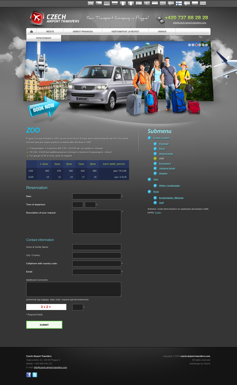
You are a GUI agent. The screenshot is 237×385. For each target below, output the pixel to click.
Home (31, 31)
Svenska (171, 3)
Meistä (50, 31)
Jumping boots (167, 168)
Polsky (195, 3)
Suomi (179, 3)
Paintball (164, 144)
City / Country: (33, 255)
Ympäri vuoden (161, 138)
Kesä (156, 191)
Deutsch (107, 3)
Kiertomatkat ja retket (125, 31)
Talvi (155, 179)
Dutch (155, 3)
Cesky (158, 212)
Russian (115, 3)
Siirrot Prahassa (83, 31)
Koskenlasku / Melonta (171, 198)
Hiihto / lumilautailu (169, 185)
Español (139, 3)
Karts (162, 149)
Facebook (28, 374)
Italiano (131, 3)
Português (147, 3)
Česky (99, 3)
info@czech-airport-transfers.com (189, 22)
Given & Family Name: (37, 247)
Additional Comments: (37, 280)
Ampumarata (166, 154)
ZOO (161, 158)
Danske (187, 3)
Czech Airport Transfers (53, 18)
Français (123, 3)
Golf (161, 203)
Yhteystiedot (43, 38)
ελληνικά (203, 3)
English (91, 3)
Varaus (162, 31)
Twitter (34, 374)
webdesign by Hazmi (200, 363)
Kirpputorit (165, 163)
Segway (163, 173)
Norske (163, 3)
